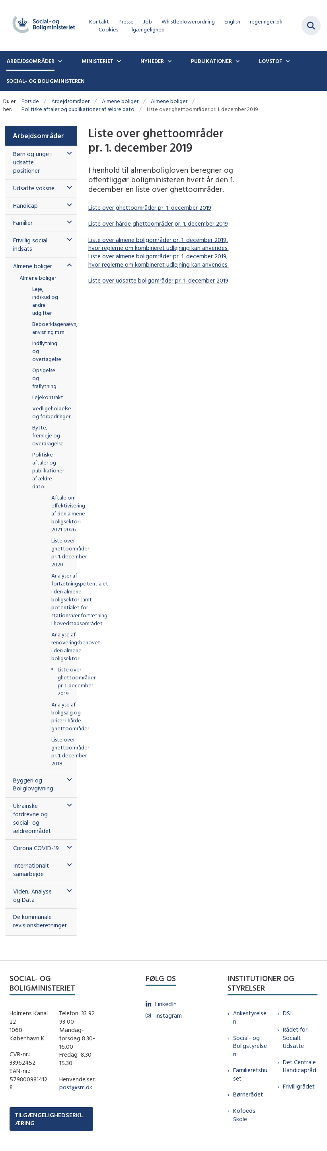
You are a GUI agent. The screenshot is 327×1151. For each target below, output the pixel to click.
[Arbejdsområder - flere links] (59, 61)
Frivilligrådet (299, 1086)
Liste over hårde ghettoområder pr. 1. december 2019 (158, 223)
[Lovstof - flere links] (287, 61)
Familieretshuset (250, 1074)
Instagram (168, 1015)
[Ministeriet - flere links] (118, 61)
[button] (67, 153)
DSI (287, 1013)
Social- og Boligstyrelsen (250, 1046)
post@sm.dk (75, 1087)
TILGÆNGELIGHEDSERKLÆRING (49, 1118)
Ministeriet (97, 60)
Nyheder (152, 60)
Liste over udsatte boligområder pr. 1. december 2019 (158, 280)
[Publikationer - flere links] (237, 61)
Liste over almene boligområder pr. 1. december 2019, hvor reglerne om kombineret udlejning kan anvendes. (158, 244)
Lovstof (270, 60)
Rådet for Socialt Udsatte (295, 1038)
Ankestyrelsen (250, 1017)
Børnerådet (248, 1094)
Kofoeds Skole (244, 1115)
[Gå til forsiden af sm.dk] (41, 25)
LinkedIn (166, 1004)
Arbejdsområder (30, 60)
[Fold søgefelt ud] (311, 25)
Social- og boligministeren (45, 80)
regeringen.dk (266, 22)
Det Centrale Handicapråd (299, 1066)
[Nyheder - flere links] (168, 61)
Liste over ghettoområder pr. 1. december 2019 (149, 207)
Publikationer (211, 60)
